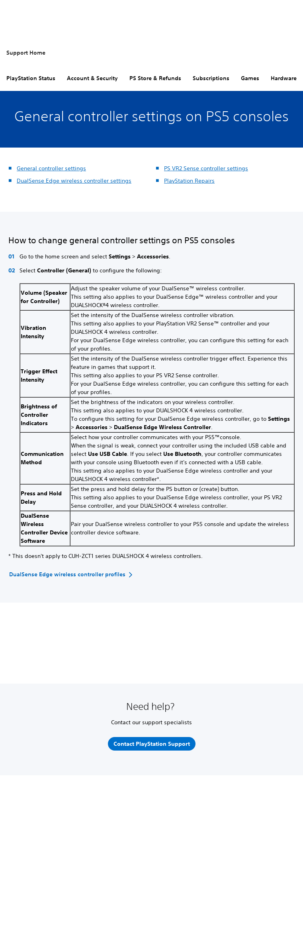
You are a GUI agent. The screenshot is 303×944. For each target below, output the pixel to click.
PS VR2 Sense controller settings (206, 168)
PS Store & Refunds (155, 78)
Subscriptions (211, 78)
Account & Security (92, 78)
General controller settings (51, 168)
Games (250, 78)
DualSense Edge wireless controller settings (74, 180)
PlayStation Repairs (189, 180)
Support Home (25, 52)
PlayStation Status (30, 78)
